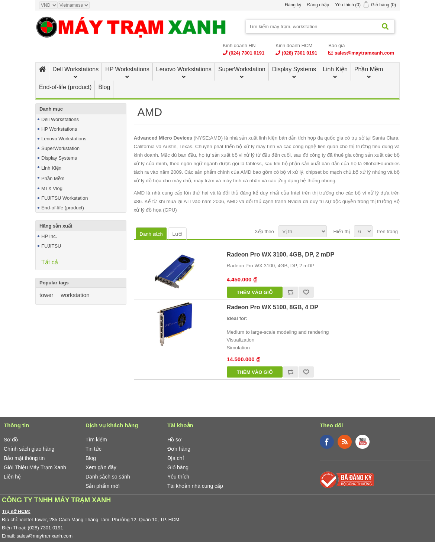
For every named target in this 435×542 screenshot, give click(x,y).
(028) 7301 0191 (299, 53)
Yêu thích (178, 477)
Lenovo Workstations (184, 69)
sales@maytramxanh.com (364, 53)
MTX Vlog (51, 188)
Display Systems (294, 69)
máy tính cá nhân (241, 180)
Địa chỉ (175, 458)
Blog (104, 87)
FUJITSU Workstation (64, 198)
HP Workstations (127, 69)
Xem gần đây (101, 467)
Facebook (327, 442)
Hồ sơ (174, 440)
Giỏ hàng (177, 467)
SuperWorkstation (241, 69)
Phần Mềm (368, 69)
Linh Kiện (335, 69)
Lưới (177, 234)
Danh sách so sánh (108, 477)
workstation (75, 295)
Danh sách (151, 234)
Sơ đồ (11, 440)
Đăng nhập (318, 4)
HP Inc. (49, 236)
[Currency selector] (48, 5)
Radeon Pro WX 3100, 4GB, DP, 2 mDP (281, 254)
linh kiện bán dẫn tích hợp (287, 138)
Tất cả (49, 262)
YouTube (362, 442)
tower (46, 295)
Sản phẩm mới (103, 486)
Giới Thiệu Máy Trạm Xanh (35, 467)
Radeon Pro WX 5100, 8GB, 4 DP (272, 307)
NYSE (202, 138)
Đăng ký (293, 4)
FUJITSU (51, 246)
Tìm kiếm (96, 440)
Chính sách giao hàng (29, 449)
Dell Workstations (75, 69)
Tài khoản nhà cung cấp (195, 486)
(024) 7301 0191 (246, 53)
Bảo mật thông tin (24, 458)
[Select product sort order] (302, 231)
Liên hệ (12, 477)
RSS (345, 442)
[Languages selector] (74, 5)
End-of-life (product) (65, 87)
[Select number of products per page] (363, 231)
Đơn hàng (178, 449)
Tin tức (94, 449)
